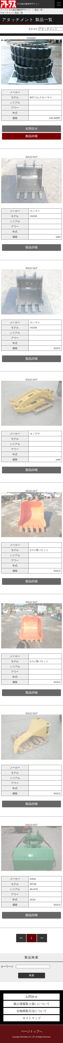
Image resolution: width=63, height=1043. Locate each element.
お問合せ (32, 996)
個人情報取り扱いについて (31, 1003)
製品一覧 (38, 10)
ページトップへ (31, 1031)
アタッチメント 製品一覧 (11, 13)
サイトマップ (32, 1018)
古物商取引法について (31, 1011)
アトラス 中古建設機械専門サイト (15, 10)
